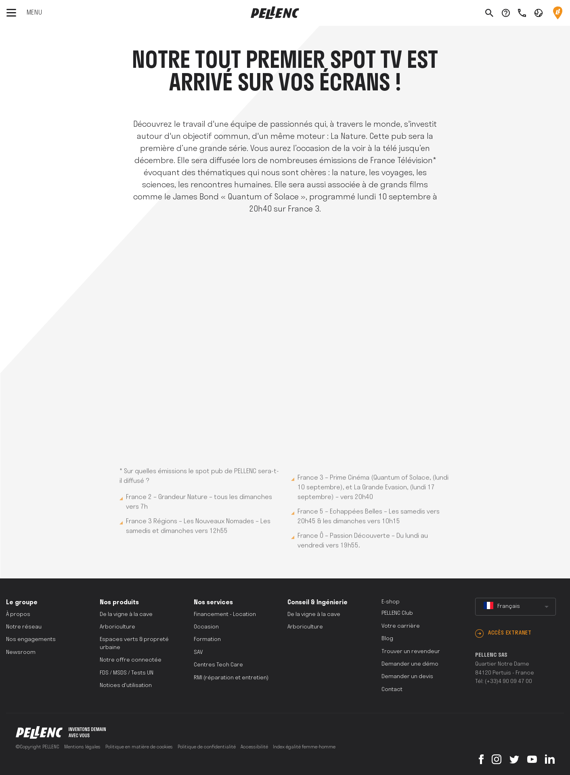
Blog (387, 639)
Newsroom (21, 652)
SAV (198, 652)
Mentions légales (82, 747)
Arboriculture (117, 627)
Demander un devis (407, 677)
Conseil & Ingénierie (317, 602)
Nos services (213, 602)
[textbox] (515, 606)
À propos (18, 615)
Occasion (206, 627)
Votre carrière (400, 626)
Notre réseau (24, 627)
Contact (391, 690)
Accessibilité (254, 747)
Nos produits (119, 602)
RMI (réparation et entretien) (231, 678)
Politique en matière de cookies (139, 747)
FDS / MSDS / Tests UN (126, 673)
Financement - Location (225, 615)
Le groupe (22, 602)
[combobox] (515, 607)
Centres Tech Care (218, 665)
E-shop (390, 602)
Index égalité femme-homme (304, 747)
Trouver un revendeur (410, 652)
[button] (538, 12)
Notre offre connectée (130, 660)
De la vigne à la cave (126, 615)
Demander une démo (409, 664)
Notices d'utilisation (126, 686)
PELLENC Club (397, 613)
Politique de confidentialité (207, 747)
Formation (207, 640)
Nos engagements (31, 640)
